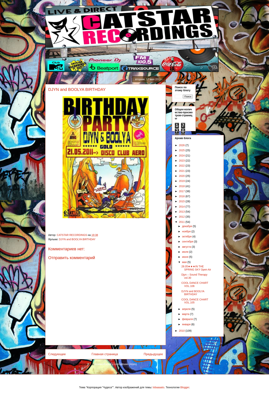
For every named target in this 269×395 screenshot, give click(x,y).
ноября (186, 231)
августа (187, 246)
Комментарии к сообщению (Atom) (116, 364)
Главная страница (105, 354)
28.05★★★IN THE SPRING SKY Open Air (196, 268)
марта (186, 314)
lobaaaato (158, 387)
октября (187, 236)
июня (185, 256)
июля (185, 251)
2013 (182, 211)
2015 (182, 201)
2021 (182, 170)
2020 (182, 175)
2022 (182, 165)
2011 (182, 221)
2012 (182, 216)
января (186, 324)
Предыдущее (153, 354)
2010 (182, 330)
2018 (182, 186)
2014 (182, 206)
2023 (182, 160)
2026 (182, 145)
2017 (182, 191)
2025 (182, 150)
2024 (182, 155)
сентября (188, 241)
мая (184, 262)
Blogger (184, 387)
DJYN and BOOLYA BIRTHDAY (77, 239)
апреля (186, 309)
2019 (182, 180)
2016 (182, 196)
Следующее (57, 354)
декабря (187, 226)
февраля (188, 319)
